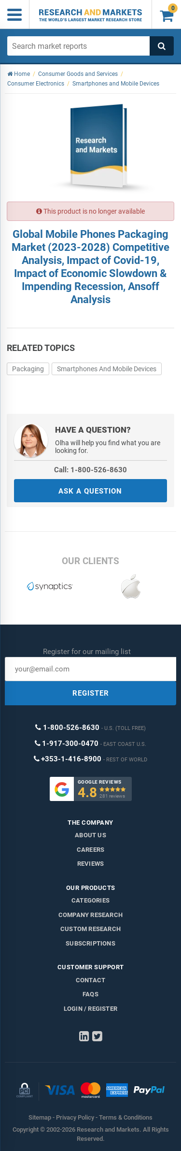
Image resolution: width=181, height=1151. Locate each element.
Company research (90, 914)
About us (90, 835)
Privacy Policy (75, 1117)
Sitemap (39, 1117)
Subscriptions (90, 943)
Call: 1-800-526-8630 (90, 470)
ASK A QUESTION (90, 491)
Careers (90, 849)
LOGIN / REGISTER (90, 1008)
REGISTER (90, 693)
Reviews (90, 863)
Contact (90, 980)
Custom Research (90, 928)
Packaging (28, 369)
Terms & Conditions (126, 1117)
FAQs (90, 994)
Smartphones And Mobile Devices (106, 369)
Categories (90, 900)
